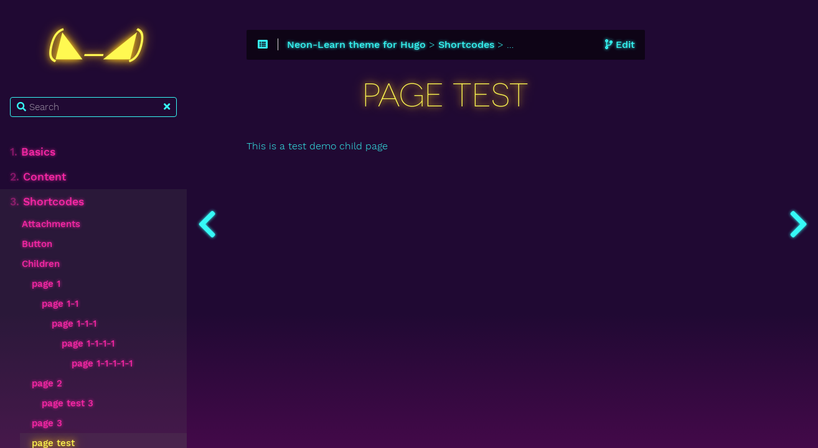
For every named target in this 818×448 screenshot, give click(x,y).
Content (38, 176)
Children (41, 263)
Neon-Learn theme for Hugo (356, 44)
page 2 (47, 383)
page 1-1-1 (74, 323)
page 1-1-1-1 (88, 343)
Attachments (51, 224)
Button (37, 244)
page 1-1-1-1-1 (102, 363)
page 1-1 (60, 303)
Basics (32, 152)
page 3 (47, 423)
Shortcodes (47, 201)
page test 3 (67, 403)
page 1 (46, 283)
